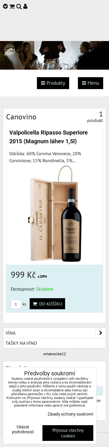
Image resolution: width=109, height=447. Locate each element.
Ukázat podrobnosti (23, 429)
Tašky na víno (21, 343)
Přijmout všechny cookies (68, 433)
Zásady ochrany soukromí (70, 414)
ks (18, 304)
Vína (56, 333)
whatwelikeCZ (54, 353)
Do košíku (47, 304)
